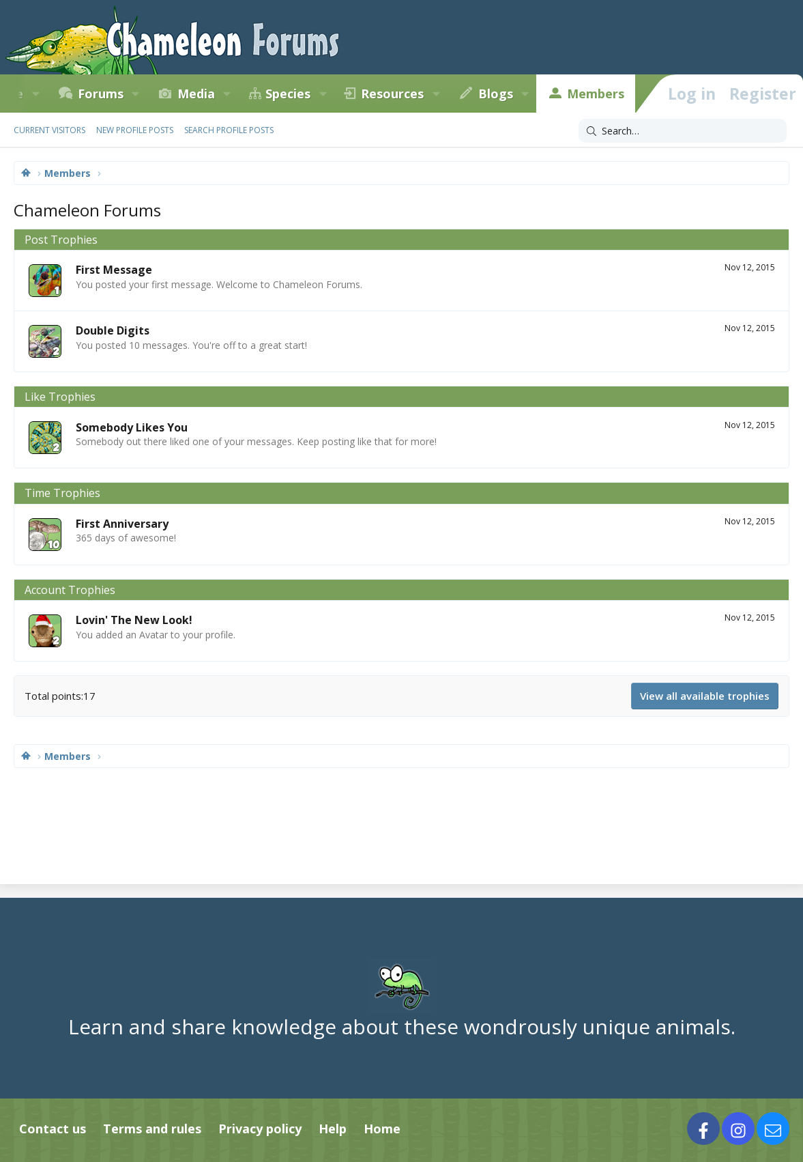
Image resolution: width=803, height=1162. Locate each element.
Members (595, 93)
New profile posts (134, 130)
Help (333, 1128)
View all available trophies (705, 696)
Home (382, 1128)
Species (287, 93)
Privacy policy (260, 1128)
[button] (35, 93)
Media (196, 93)
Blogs (495, 93)
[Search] (683, 131)
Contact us (52, 1128)
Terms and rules (152, 1128)
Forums (100, 93)
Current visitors (49, 130)
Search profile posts (229, 130)
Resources (392, 93)
